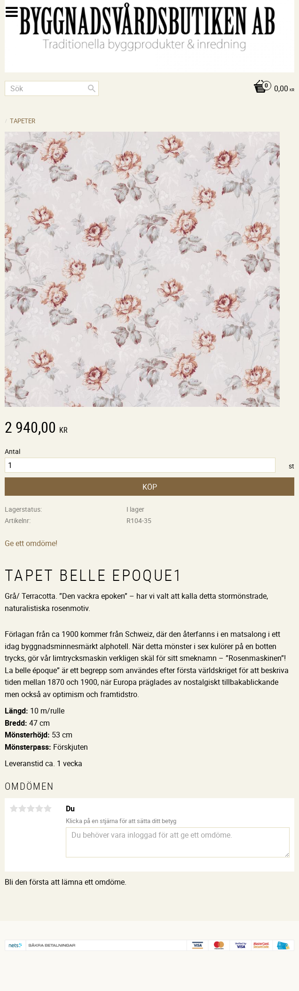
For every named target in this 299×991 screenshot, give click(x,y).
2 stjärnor (22, 808)
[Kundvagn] (149, 89)
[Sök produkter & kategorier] (52, 88)
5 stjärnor (47, 808)
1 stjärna (13, 808)
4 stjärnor (39, 808)
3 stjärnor (30, 808)
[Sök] (92, 88)
